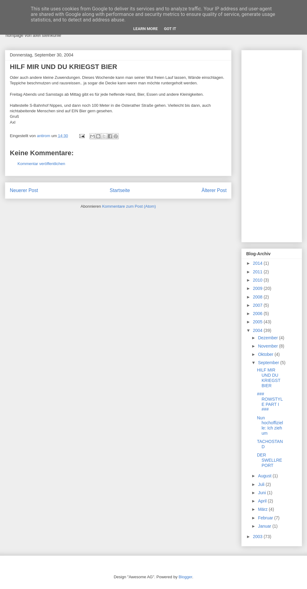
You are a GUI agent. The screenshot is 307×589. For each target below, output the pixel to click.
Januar (265, 526)
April (263, 501)
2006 (258, 313)
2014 (258, 263)
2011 (258, 271)
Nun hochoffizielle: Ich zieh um (270, 425)
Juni (262, 492)
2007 (258, 305)
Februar (266, 517)
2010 (258, 280)
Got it (170, 28)
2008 (258, 296)
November (268, 346)
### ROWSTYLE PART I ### (270, 401)
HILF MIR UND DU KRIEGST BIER (268, 378)
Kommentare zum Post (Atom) (129, 206)
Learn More (145, 28)
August (265, 475)
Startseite (120, 190)
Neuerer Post (24, 190)
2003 (258, 536)
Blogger (185, 577)
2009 (258, 288)
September (269, 362)
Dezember (268, 337)
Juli (262, 484)
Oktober (266, 354)
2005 (258, 321)
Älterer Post (214, 190)
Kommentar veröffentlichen (41, 163)
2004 (258, 330)
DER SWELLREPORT (269, 460)
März (263, 509)
